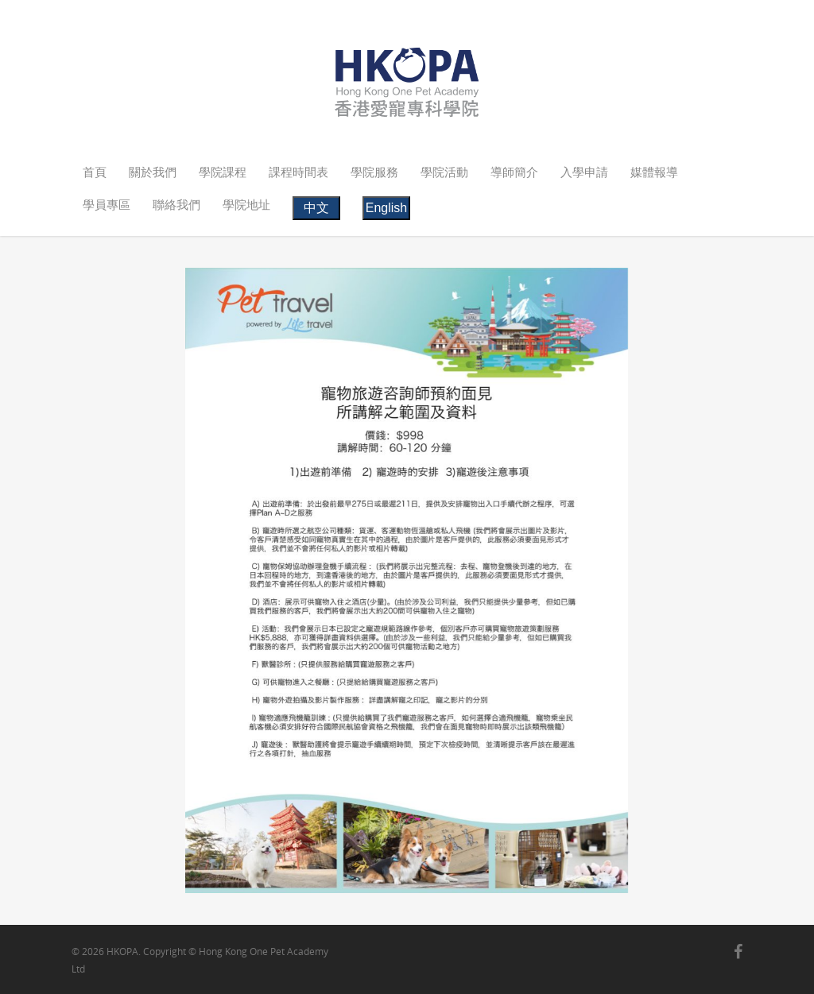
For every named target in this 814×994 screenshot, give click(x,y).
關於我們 (152, 172)
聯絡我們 (176, 204)
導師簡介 (514, 172)
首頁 (95, 172)
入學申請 (584, 172)
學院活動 (444, 172)
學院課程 (222, 172)
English (386, 208)
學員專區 (106, 204)
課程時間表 (298, 172)
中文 (316, 208)
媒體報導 (654, 172)
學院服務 (374, 172)
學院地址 (246, 204)
